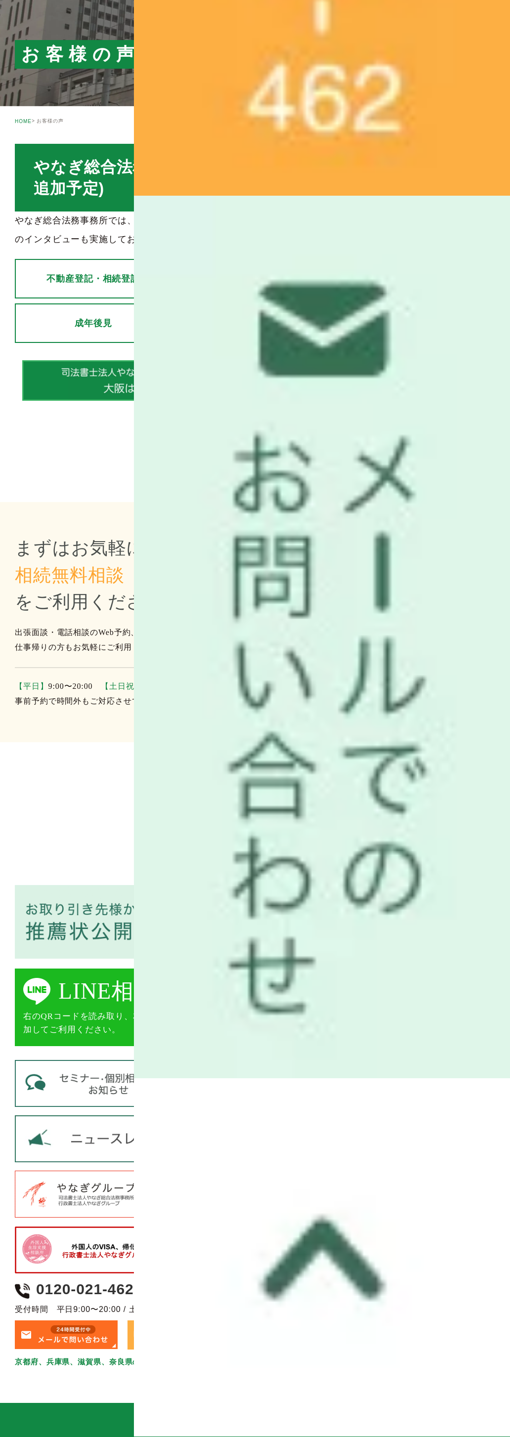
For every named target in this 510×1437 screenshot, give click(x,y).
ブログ (225, 240)
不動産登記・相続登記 (106, 279)
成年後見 (120, 323)
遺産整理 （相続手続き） (264, 279)
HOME (23, 121)
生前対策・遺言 (436, 279)
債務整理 (443, 323)
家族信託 (281, 323)
